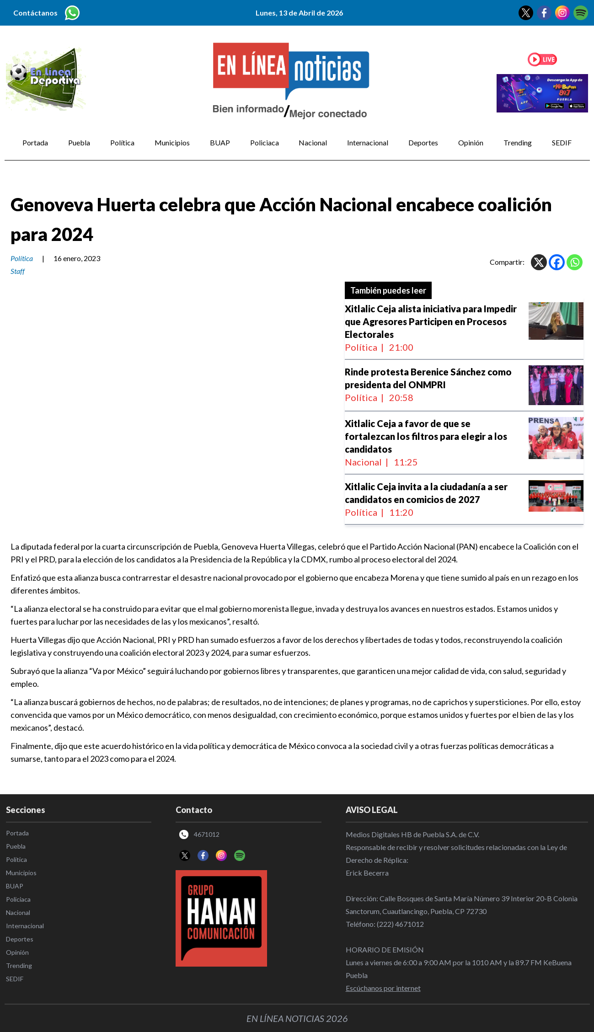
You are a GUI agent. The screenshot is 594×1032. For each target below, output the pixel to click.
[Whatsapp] (575, 262)
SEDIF (562, 142)
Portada (35, 142)
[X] (539, 262)
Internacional (367, 142)
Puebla (79, 142)
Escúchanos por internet (383, 988)
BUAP (220, 142)
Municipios (172, 142)
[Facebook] (557, 262)
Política (122, 142)
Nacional (313, 142)
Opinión (470, 142)
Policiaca (264, 142)
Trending (517, 142)
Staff (18, 271)
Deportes (423, 142)
